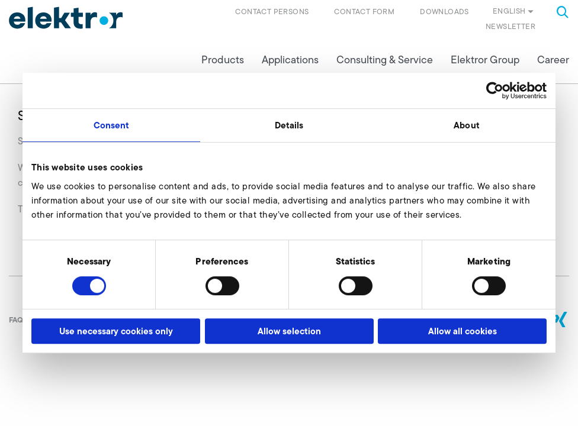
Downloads (444, 11)
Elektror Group (485, 59)
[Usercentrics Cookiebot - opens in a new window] (495, 90)
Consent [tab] (112, 125)
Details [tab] (289, 125)
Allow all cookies (462, 331)
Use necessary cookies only (116, 331)
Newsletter (510, 26)
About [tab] (467, 125)
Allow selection (289, 331)
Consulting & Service (384, 59)
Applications (290, 59)
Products (222, 59)
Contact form (364, 11)
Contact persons (272, 11)
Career (553, 59)
